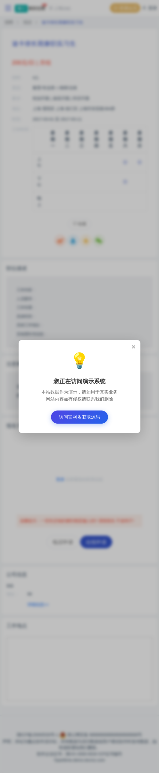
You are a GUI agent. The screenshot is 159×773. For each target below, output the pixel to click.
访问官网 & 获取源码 (79, 416)
